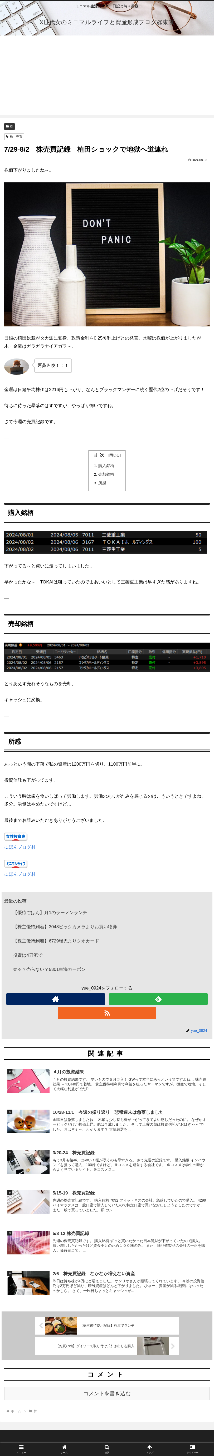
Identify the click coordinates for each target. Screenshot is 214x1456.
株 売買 (14, 137)
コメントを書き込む (107, 1395)
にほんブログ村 (20, 847)
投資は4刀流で (27, 955)
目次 (100, 454)
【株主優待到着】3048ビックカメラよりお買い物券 (65, 927)
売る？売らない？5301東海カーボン (49, 969)
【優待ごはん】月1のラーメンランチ (50, 913)
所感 (102, 483)
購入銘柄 (106, 466)
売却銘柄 (106, 474)
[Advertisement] (107, 78)
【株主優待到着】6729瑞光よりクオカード (56, 941)
